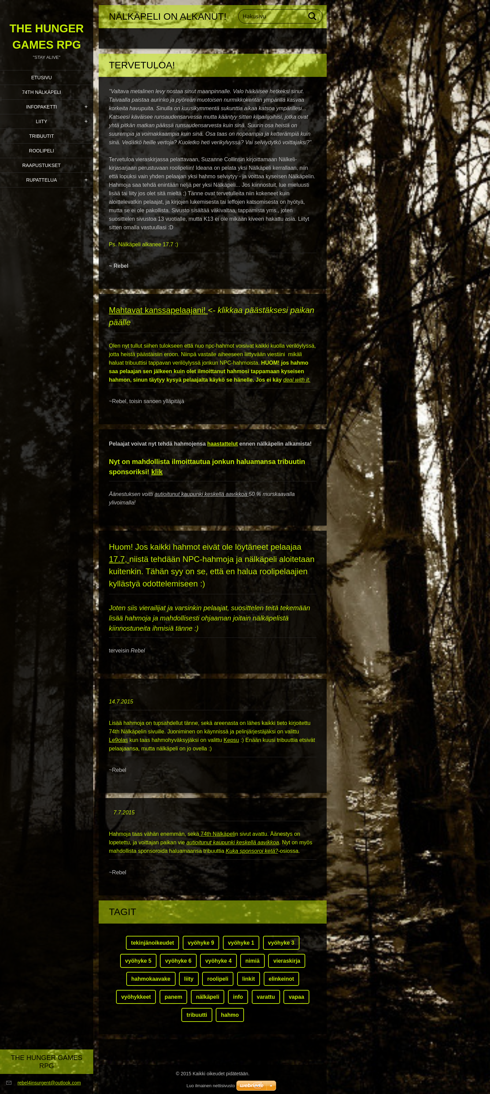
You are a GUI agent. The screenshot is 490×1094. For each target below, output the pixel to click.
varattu (266, 997)
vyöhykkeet (136, 997)
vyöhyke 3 (281, 943)
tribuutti (196, 1015)
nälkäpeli (207, 997)
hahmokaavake (150, 979)
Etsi (312, 16)
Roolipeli (41, 150)
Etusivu (41, 77)
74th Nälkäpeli (41, 92)
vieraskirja (286, 961)
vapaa (296, 997)
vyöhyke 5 (138, 961)
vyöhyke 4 (218, 961)
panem (173, 997)
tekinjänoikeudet (152, 943)
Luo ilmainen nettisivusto (210, 1085)
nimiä (252, 961)
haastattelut (222, 444)
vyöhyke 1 (241, 943)
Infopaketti (41, 107)
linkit (248, 979)
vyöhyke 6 (178, 961)
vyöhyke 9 (201, 943)
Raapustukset (41, 165)
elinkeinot (281, 979)
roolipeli (217, 979)
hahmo (230, 1015)
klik (156, 472)
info (238, 997)
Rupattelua (41, 180)
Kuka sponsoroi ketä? (252, 851)
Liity (41, 121)
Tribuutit (41, 136)
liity (189, 979)
